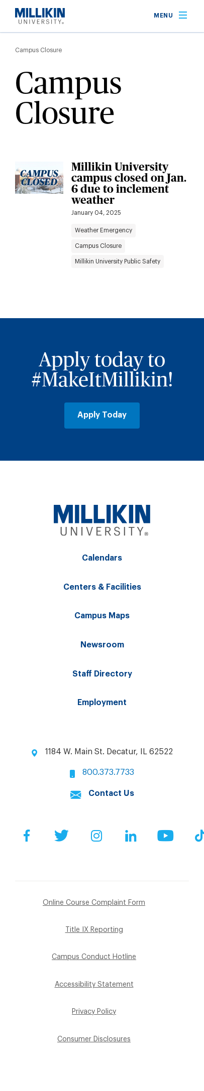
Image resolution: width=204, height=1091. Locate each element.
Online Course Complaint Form (94, 902)
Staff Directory (102, 674)
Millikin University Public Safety (117, 261)
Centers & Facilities (102, 587)
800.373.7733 (108, 772)
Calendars (102, 558)
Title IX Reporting (94, 929)
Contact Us (111, 793)
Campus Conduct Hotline (94, 957)
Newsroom (102, 645)
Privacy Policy (94, 1011)
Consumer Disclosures (94, 1039)
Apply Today (102, 415)
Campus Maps (102, 616)
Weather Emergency (103, 230)
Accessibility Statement (94, 984)
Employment (102, 703)
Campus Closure (98, 246)
